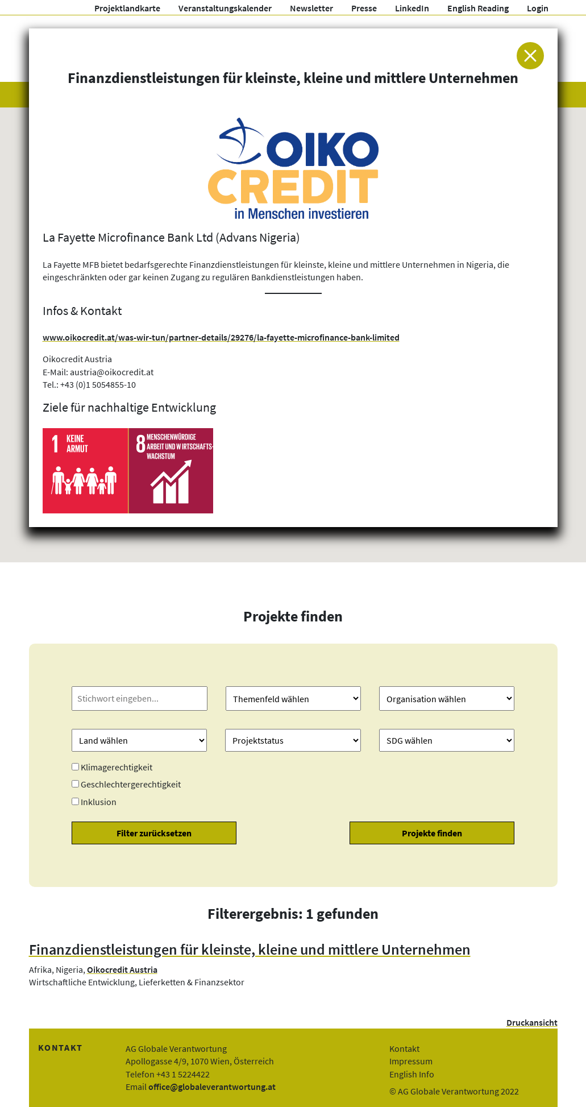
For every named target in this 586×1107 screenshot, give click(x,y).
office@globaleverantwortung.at (212, 1086)
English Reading (478, 8)
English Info (411, 1074)
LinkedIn (412, 8)
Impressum (411, 1061)
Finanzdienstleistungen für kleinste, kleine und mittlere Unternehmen (250, 949)
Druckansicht (532, 1022)
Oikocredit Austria (122, 969)
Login (537, 8)
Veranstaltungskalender (225, 8)
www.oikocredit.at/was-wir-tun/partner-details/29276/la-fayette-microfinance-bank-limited (221, 337)
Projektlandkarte (127, 8)
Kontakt (404, 1048)
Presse (364, 8)
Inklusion (99, 801)
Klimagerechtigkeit (116, 767)
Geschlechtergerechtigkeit (131, 784)
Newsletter (311, 8)
